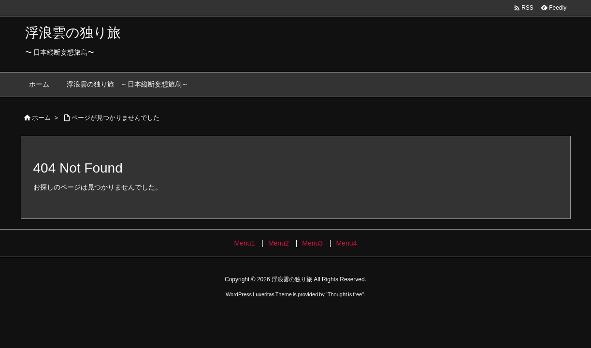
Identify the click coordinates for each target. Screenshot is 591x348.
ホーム (41, 117)
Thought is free (345, 294)
